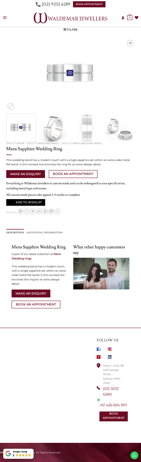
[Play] (101, 273)
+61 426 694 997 (113, 405)
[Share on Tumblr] (57, 211)
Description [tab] (14, 232)
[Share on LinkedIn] (51, 211)
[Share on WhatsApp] (21, 211)
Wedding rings (48, 143)
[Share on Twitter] (33, 211)
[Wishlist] (136, 17)
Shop (20, 143)
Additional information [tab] (41, 232)
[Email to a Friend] (39, 211)
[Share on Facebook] (27, 211)
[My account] (123, 17)
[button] (5, 17)
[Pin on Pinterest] (45, 211)
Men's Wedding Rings (87, 143)
